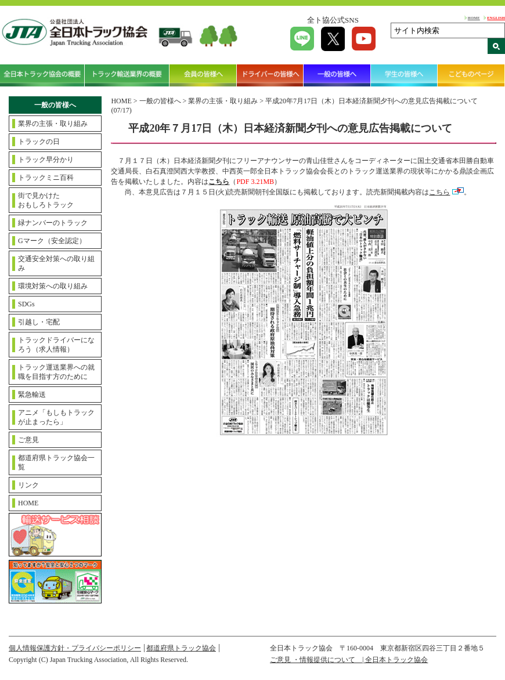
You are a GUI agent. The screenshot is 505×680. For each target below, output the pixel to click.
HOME (474, 18)
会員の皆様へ (203, 75)
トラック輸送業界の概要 (127, 75)
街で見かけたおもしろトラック (46, 200)
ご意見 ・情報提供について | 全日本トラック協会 (349, 660)
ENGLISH (496, 18)
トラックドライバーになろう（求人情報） (56, 344)
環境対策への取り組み (53, 286)
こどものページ (471, 75)
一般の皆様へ (337, 75)
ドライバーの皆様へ (270, 75)
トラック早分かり (46, 159)
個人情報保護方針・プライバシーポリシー (75, 648)
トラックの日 (39, 142)
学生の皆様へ (404, 75)
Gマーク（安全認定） (52, 241)
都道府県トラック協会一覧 (56, 462)
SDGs (26, 304)
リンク (28, 485)
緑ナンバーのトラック (53, 223)
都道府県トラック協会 (181, 648)
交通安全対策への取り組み (56, 263)
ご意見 (28, 440)
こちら (439, 192)
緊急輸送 (32, 394)
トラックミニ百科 (46, 177)
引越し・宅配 (39, 322)
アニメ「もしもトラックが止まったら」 (56, 417)
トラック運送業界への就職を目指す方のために (56, 372)
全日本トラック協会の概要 (42, 75)
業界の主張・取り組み (53, 124)
